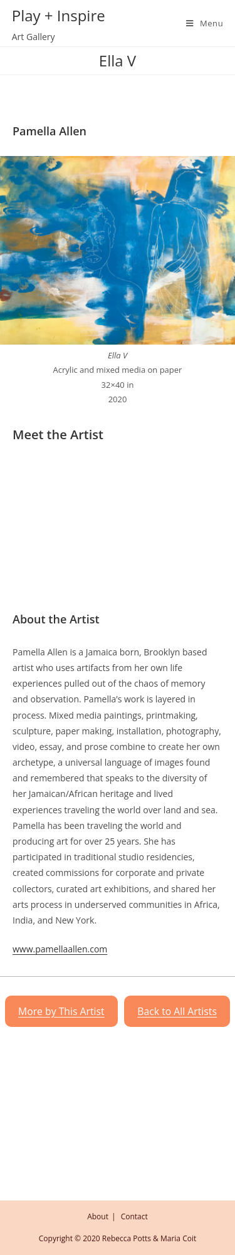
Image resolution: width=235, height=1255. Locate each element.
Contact (134, 1216)
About (97, 1216)
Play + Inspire (58, 15)
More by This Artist (61, 1011)
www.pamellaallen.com (60, 949)
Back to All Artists (177, 1011)
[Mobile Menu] (200, 23)
